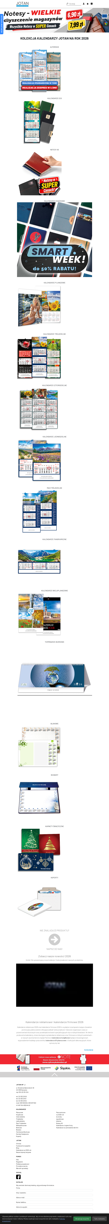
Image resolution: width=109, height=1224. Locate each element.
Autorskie (54, 47)
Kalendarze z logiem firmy (64, 1125)
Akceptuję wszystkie (82, 1219)
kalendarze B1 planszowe (56, 1040)
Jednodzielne (20, 1121)
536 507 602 (32, 1103)
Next (101, 20)
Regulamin (19, 1162)
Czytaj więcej (88, 1050)
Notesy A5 (54, 150)
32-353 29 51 (22, 1099)
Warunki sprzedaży (22, 1168)
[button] (67, 4)
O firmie (18, 1144)
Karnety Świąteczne (54, 826)
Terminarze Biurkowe (54, 642)
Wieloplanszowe (21, 1125)
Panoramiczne (60, 1112)
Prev (7, 20)
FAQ (17, 1160)
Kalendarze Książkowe (54, 201)
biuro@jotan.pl (25, 1105)
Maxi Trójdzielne (54, 488)
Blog (17, 1148)
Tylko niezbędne (99, 1219)
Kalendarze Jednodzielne (54, 437)
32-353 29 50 (22, 1096)
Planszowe (19, 1112)
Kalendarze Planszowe (54, 283)
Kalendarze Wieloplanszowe (54, 590)
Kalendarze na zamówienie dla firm (67, 1128)
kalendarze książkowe (61, 1038)
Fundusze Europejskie (23, 1146)
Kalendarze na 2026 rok (23, 1150)
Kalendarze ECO (54, 98)
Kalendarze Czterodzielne (54, 385)
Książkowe (19, 1115)
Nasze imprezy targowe (23, 1152)
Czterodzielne (20, 1117)
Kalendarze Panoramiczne (54, 539)
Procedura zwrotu (22, 1166)
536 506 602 (24, 1103)
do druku (59, 1117)
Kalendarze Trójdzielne (54, 334)
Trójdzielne (19, 1119)
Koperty (54, 877)
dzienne (58, 1121)
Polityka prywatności (22, 1164)
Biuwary (54, 775)
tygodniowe (60, 1119)
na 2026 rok (60, 1115)
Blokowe (54, 724)
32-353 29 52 (22, 1101)
